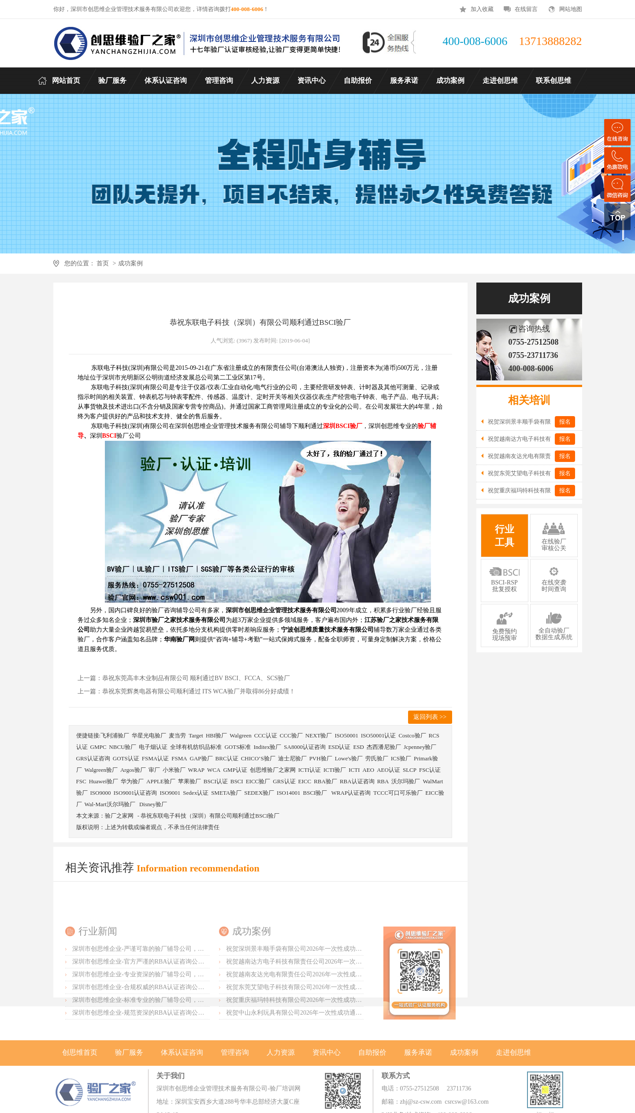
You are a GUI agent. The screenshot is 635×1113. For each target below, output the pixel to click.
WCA (213, 770)
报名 (565, 421)
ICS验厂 (401, 758)
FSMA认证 (155, 758)
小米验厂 (174, 770)
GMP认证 (235, 770)
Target (196, 735)
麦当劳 (177, 735)
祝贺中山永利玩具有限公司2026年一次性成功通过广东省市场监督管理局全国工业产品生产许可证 (358, 1076)
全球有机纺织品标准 (196, 747)
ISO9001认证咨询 (135, 792)
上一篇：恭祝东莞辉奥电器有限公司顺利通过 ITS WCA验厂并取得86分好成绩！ (186, 691)
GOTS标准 (237, 747)
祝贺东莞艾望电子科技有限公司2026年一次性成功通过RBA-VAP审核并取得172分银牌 (342, 1050)
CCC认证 (265, 735)
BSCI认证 (216, 781)
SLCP (409, 770)
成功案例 (130, 263)
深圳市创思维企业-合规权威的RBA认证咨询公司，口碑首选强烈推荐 (166, 1050)
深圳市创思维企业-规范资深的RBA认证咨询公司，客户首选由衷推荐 (166, 1076)
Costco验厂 (412, 735)
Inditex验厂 (267, 747)
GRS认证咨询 (93, 758)
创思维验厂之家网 (273, 770)
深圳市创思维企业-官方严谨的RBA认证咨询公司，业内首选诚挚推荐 (166, 1025)
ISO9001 (170, 792)
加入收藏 (482, 9)
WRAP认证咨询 (351, 792)
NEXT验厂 (318, 735)
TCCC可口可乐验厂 (398, 792)
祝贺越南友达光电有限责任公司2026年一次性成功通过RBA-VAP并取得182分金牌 (336, 1038)
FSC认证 (430, 770)
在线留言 (526, 9)
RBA (383, 781)
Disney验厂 (153, 804)
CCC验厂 (291, 735)
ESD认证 (339, 747)
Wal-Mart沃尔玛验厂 (111, 804)
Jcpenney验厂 (420, 747)
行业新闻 (97, 994)
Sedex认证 (195, 792)
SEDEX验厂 (259, 792)
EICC (305, 781)
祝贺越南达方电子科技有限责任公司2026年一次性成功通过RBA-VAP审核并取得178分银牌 (349, 1025)
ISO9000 (100, 792)
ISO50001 (346, 735)
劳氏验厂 (376, 758)
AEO (368, 770)
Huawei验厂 (103, 781)
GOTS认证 (126, 758)
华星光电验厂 (149, 735)
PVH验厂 (320, 758)
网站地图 (570, 9)
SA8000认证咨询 (305, 747)
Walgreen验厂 (101, 770)
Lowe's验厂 (349, 758)
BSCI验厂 (316, 792)
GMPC (98, 747)
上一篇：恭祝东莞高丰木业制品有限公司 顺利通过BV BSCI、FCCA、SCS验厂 (184, 678)
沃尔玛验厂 (405, 781)
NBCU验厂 (122, 747)
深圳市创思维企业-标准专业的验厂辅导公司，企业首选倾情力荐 (159, 1063)
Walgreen (240, 735)
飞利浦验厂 (114, 735)
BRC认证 (226, 758)
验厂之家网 (119, 815)
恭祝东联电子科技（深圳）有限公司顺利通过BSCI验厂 (210, 815)
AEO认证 (388, 770)
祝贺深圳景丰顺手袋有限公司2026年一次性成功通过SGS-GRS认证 (316, 1012)
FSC (81, 781)
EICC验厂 (258, 781)
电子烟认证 (153, 747)
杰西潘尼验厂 (384, 747)
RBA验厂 (325, 781)
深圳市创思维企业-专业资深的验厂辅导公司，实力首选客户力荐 (159, 1038)
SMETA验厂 (226, 792)
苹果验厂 (189, 781)
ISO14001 (288, 792)
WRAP (196, 770)
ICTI (354, 770)
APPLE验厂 (160, 781)
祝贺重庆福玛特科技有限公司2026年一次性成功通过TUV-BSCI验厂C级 (322, 1063)
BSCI (236, 781)
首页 (103, 263)
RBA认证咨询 (357, 781)
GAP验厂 (201, 758)
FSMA (179, 758)
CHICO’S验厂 (258, 758)
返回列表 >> (429, 717)
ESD (358, 747)
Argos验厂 (133, 770)
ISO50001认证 (378, 735)
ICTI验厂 (334, 770)
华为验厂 (132, 781)
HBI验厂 (216, 735)
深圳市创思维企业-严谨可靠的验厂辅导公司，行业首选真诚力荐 (159, 1012)
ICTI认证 (309, 770)
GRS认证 (284, 781)
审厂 (154, 770)
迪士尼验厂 (292, 758)
